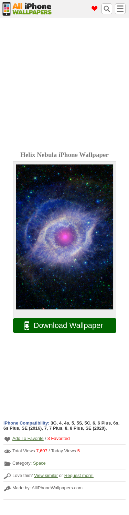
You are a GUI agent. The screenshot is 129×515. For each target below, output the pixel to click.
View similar (46, 475)
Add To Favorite (28, 438)
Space (39, 463)
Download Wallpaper (60, 325)
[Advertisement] (64, 85)
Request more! (79, 475)
